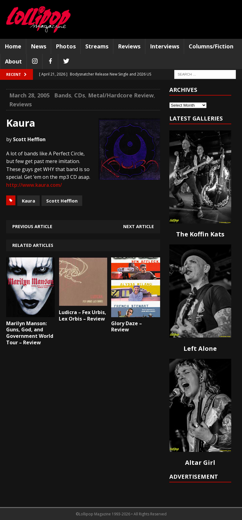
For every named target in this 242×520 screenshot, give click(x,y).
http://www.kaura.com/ (34, 185)
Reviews (129, 46)
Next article (138, 226)
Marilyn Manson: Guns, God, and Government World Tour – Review (29, 333)
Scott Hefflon (62, 201)
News (38, 46)
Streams (96, 46)
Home (13, 46)
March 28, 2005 (29, 95)
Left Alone (200, 348)
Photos (66, 46)
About (13, 61)
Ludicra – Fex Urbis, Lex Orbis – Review (82, 315)
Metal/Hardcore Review (121, 95)
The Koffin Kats (200, 234)
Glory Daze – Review (126, 326)
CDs (79, 95)
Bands (62, 95)
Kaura (28, 201)
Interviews (164, 46)
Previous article (32, 226)
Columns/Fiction (211, 46)
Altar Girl (200, 462)
